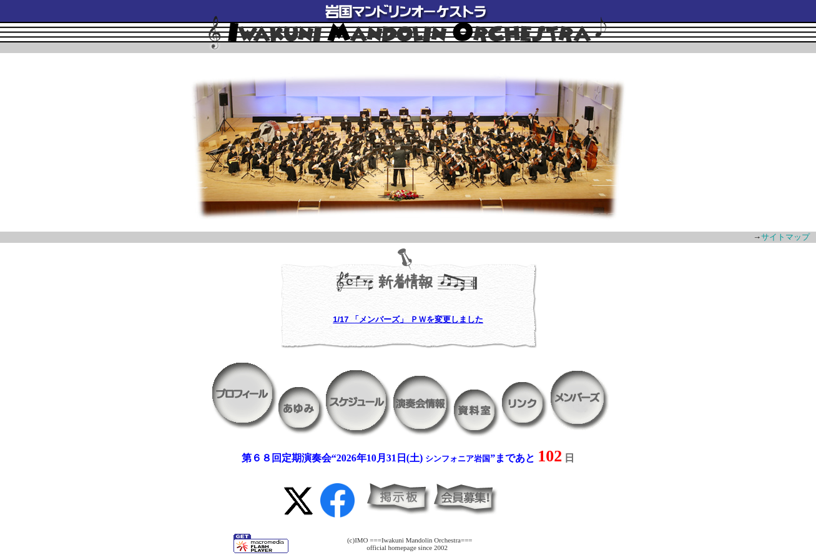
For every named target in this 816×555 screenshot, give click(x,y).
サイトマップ (785, 237)
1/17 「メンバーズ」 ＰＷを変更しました (408, 319)
